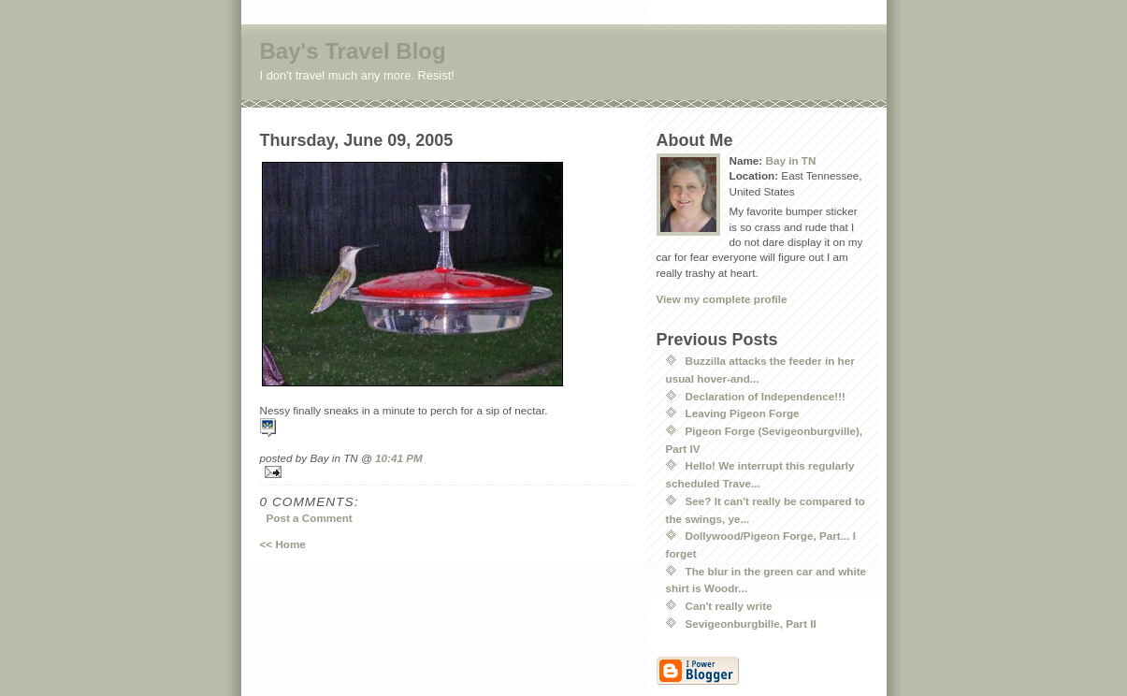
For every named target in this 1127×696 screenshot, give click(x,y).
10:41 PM (399, 458)
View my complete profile (722, 299)
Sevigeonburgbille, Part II (751, 623)
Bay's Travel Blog (353, 51)
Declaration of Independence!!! (765, 396)
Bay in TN (790, 160)
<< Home (283, 544)
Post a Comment (310, 518)
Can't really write (729, 606)
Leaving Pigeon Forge (743, 413)
